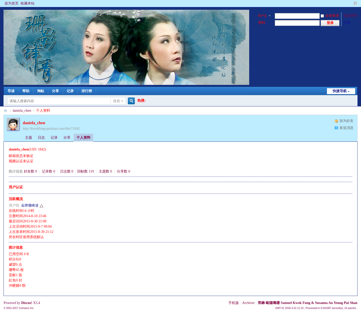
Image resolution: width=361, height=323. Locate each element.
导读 (11, 91)
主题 (28, 137)
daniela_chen (22, 110)
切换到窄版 (354, 3)
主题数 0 (105, 171)
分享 (55, 91)
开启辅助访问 (350, 3)
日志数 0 (66, 171)
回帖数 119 (85, 171)
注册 (346, 23)
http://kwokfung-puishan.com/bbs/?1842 (51, 128)
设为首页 (12, 3)
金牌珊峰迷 (30, 205)
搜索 (116, 101)
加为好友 (346, 121)
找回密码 (350, 16)
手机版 (233, 303)
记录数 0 (48, 171)
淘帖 (40, 91)
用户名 (262, 16)
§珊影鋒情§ (6, 110)
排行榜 (86, 91)
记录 (70, 91)
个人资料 (83, 137)
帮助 (25, 91)
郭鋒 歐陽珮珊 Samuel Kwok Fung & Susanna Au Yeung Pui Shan (307, 303)
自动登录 (330, 16)
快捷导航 (340, 91)
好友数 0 (30, 171)
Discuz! (26, 303)
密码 (261, 23)
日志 (41, 137)
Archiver (248, 303)
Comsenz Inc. (26, 308)
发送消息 (346, 128)
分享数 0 (123, 171)
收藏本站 (28, 3)
